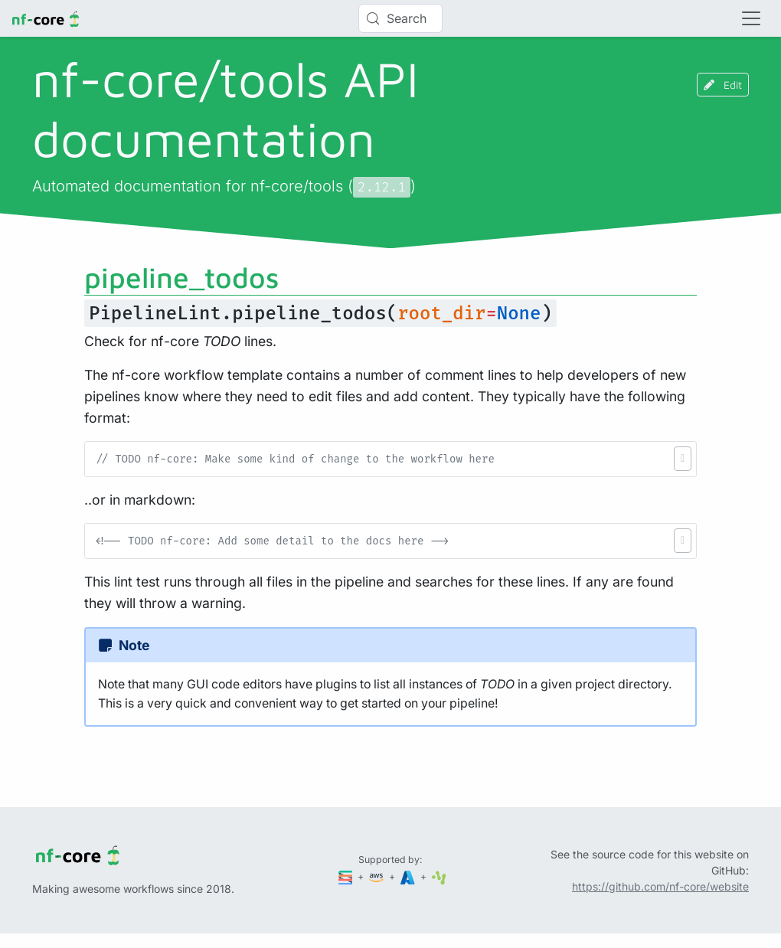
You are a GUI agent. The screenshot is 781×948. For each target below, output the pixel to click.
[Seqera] (346, 876)
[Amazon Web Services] (377, 876)
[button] (682, 458)
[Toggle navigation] (751, 18)
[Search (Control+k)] (400, 18)
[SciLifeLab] (439, 876)
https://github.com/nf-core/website (660, 886)
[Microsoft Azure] (408, 876)
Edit (723, 84)
